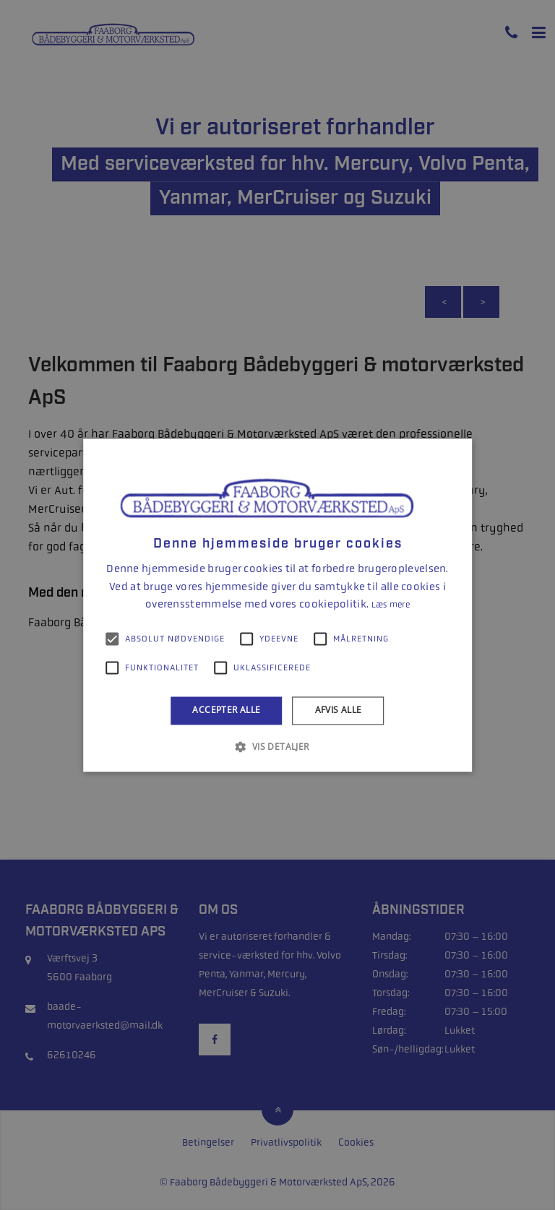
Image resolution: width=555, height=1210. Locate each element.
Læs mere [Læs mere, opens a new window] (390, 605)
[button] (277, 746)
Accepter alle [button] (226, 710)
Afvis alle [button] (338, 710)
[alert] (277, 605)
